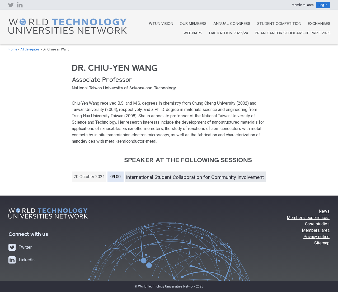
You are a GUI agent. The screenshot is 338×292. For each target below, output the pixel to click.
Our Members (193, 24)
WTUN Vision (161, 24)
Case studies (317, 223)
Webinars (193, 33)
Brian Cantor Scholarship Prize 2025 (292, 33)
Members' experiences (308, 217)
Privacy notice (316, 236)
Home (12, 49)
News (324, 211)
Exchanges (319, 24)
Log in (323, 5)
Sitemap (322, 242)
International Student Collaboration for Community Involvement (195, 177)
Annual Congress (231, 24)
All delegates (30, 49)
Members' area (316, 230)
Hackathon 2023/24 (228, 33)
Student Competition (279, 24)
